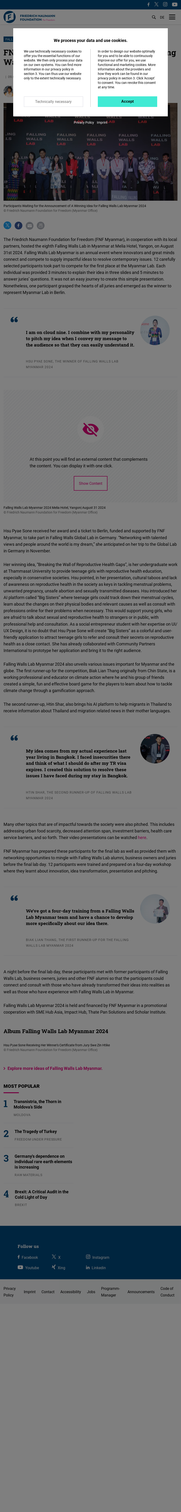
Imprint (102, 122)
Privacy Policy (84, 122)
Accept (127, 101)
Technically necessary (53, 101)
